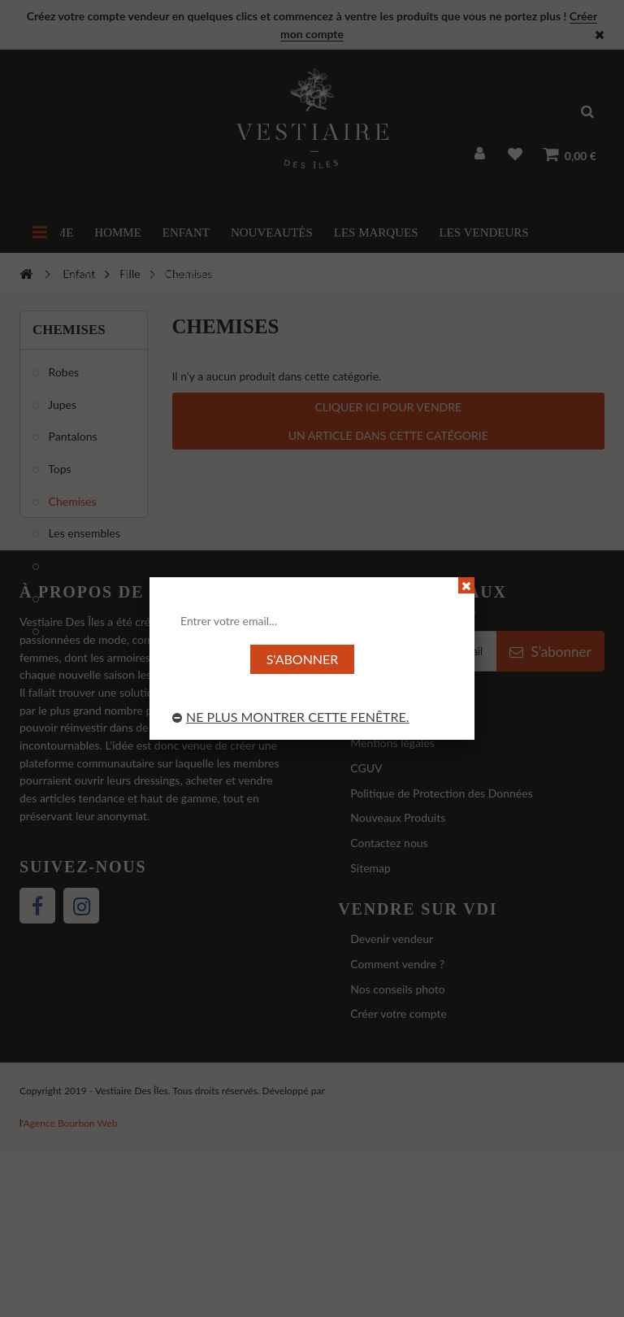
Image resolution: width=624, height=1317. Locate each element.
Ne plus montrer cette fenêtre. (291, 716)
